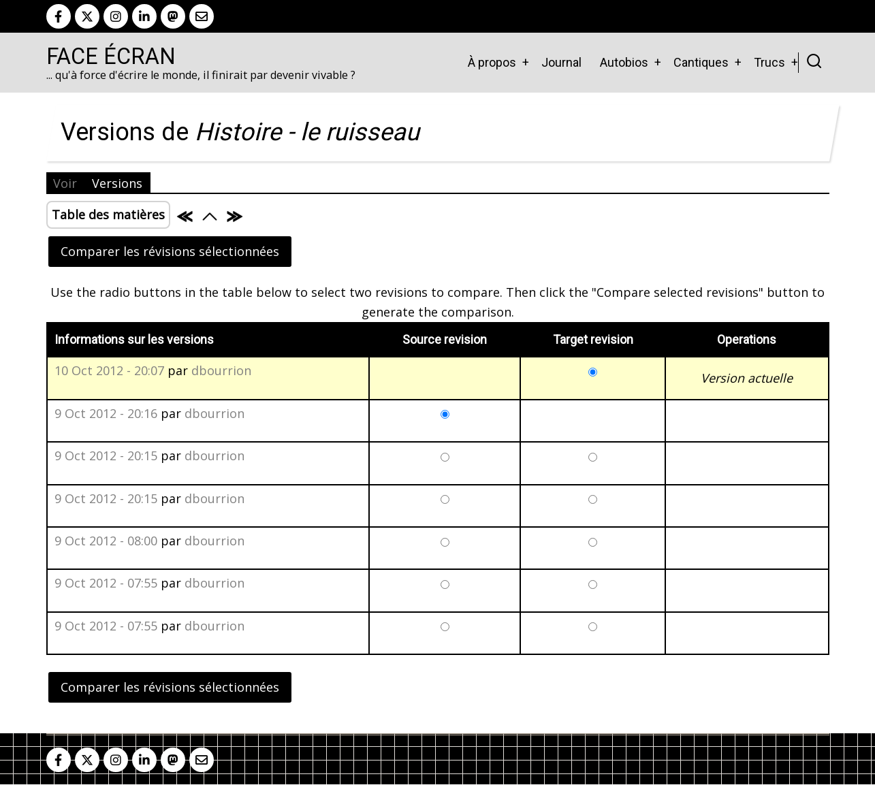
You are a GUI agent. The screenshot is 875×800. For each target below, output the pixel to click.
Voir (65, 183)
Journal (561, 62)
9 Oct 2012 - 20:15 (105, 455)
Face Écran (111, 56)
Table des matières (108, 214)
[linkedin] (144, 16)
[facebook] (58, 16)
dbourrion (221, 370)
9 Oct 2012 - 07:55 (105, 583)
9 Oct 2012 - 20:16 (105, 413)
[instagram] (116, 16)
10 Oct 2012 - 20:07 (109, 370)
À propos (492, 62)
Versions (117, 183)
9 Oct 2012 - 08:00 (105, 540)
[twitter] (87, 16)
